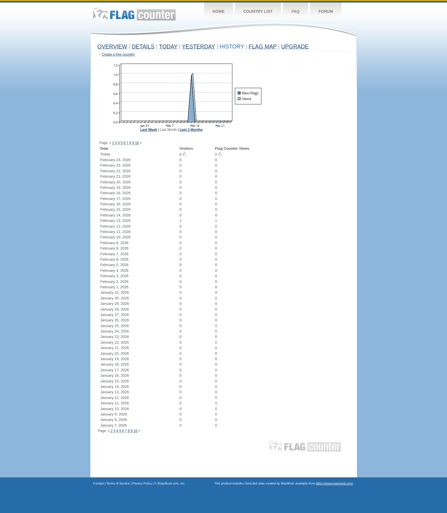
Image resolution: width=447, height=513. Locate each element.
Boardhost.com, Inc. (172, 483)
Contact (98, 483)
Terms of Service (118, 483)
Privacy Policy (142, 483)
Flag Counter (134, 14)
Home (219, 11)
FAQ (295, 11)
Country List (258, 11)
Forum (325, 11)
